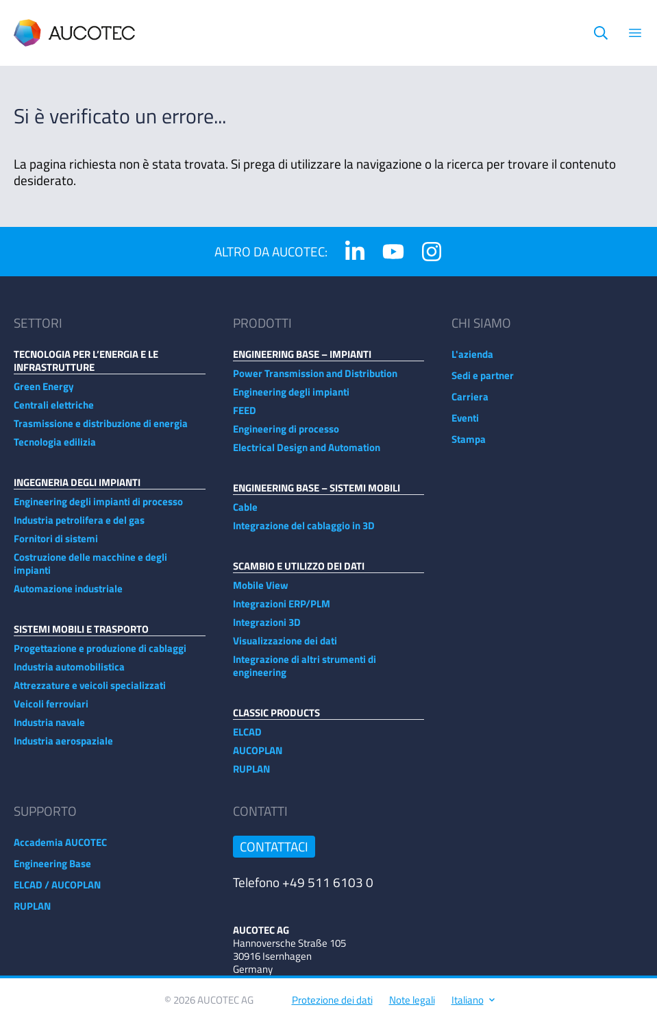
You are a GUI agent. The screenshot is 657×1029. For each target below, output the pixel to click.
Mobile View (260, 592)
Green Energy (44, 393)
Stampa (468, 446)
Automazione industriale (68, 595)
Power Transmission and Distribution (315, 380)
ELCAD (247, 739)
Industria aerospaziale (63, 747)
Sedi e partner (482, 382)
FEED (244, 417)
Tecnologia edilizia (55, 449)
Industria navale (49, 729)
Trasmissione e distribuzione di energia (101, 430)
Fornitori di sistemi (56, 545)
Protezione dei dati (332, 1007)
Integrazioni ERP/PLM (281, 610)
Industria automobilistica (69, 673)
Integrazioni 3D (267, 629)
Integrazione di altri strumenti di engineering (304, 672)
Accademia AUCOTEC (60, 849)
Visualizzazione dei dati (285, 647)
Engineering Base (52, 870)
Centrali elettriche (54, 412)
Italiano (472, 1007)
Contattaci (274, 853)
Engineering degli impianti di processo (98, 508)
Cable (245, 514)
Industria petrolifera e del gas (79, 527)
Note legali (412, 1007)
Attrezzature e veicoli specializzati (90, 692)
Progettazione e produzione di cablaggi (100, 655)
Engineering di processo (286, 436)
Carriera (469, 403)
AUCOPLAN (257, 757)
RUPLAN (251, 776)
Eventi (465, 425)
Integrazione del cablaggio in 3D (304, 532)
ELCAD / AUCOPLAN (57, 891)
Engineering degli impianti (291, 399)
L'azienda (472, 361)
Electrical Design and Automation (306, 454)
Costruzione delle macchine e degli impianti (90, 570)
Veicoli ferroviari (51, 710)
